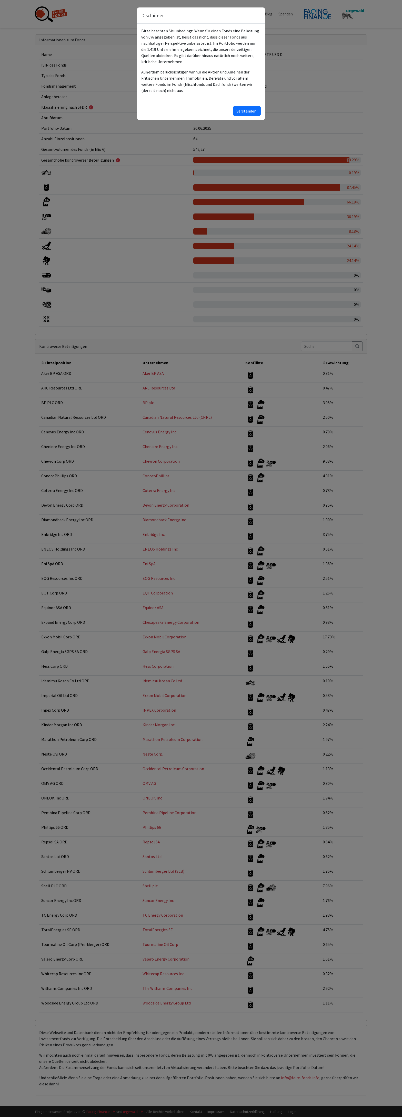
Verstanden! (246, 111)
